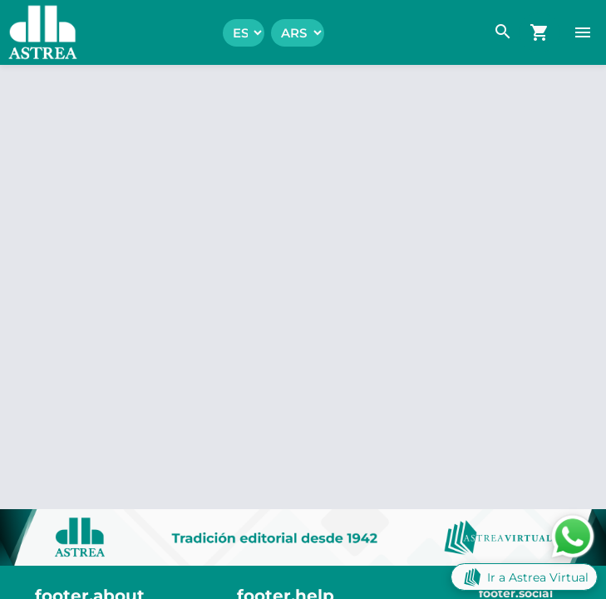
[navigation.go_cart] (539, 32)
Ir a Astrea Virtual (524, 577)
